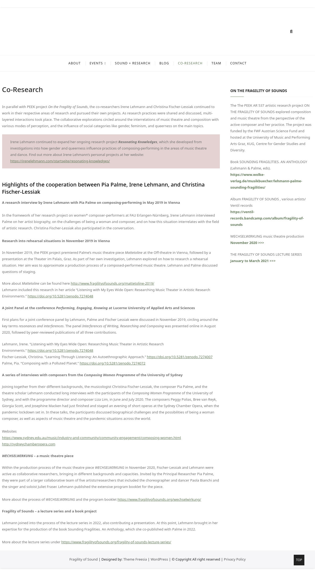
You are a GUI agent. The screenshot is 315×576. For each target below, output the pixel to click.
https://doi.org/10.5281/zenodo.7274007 (179, 356)
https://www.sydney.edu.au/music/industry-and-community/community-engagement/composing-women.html (91, 437)
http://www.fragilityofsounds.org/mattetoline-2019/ (112, 283)
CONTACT (238, 63)
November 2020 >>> (247, 242)
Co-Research (190, 63)
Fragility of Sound (83, 559)
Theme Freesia (135, 559)
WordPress (159, 559)
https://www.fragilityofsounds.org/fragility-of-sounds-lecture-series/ (116, 542)
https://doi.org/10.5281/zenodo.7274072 (112, 363)
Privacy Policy (235, 559)
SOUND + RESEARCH (132, 63)
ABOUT (74, 63)
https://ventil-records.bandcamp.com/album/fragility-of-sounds (267, 218)
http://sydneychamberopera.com (29, 444)
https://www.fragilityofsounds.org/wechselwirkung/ (159, 499)
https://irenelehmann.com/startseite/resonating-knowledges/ (60, 161)
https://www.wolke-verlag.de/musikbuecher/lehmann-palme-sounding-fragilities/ (266, 181)
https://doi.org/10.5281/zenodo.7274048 (60, 296)
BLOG (164, 63)
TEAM (216, 63)
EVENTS (96, 63)
